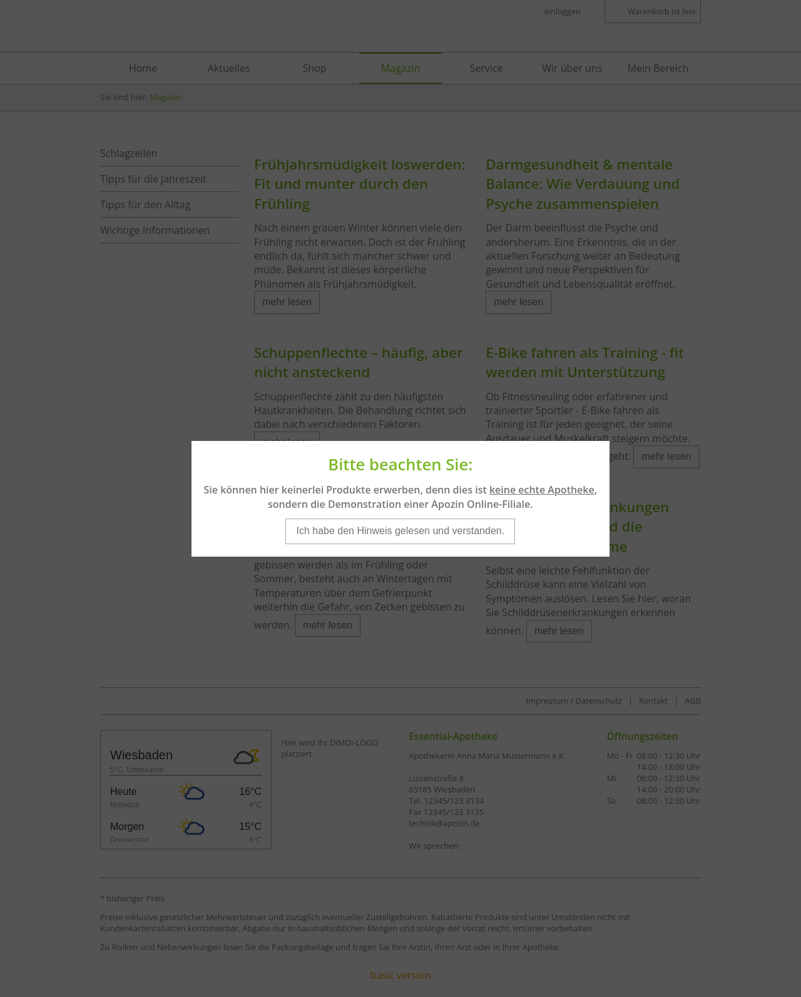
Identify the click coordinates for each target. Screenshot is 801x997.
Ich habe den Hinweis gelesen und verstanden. (400, 508)
